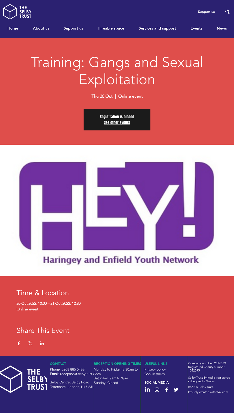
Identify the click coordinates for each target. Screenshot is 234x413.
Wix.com (222, 392)
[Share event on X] (30, 343)
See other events (117, 122)
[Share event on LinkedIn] (42, 343)
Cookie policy (154, 374)
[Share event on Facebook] (18, 343)
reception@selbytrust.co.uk (80, 374)
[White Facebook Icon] (167, 390)
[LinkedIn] (147, 390)
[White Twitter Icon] (176, 390)
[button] (227, 12)
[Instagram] (157, 390)
